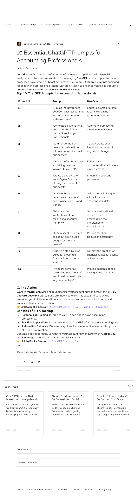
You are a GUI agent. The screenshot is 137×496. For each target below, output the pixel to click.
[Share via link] (38, 362)
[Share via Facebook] (18, 362)
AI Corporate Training (26, 24)
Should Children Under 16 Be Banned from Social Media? (67, 398)
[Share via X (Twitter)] (25, 362)
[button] (130, 25)
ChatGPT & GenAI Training (100, 24)
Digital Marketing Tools (60, 352)
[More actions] (118, 44)
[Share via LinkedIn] (31, 362)
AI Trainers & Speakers (51, 24)
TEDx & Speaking (75, 24)
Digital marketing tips (27, 352)
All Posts (7, 24)
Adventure (43, 352)
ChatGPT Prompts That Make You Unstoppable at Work (21, 398)
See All (131, 386)
